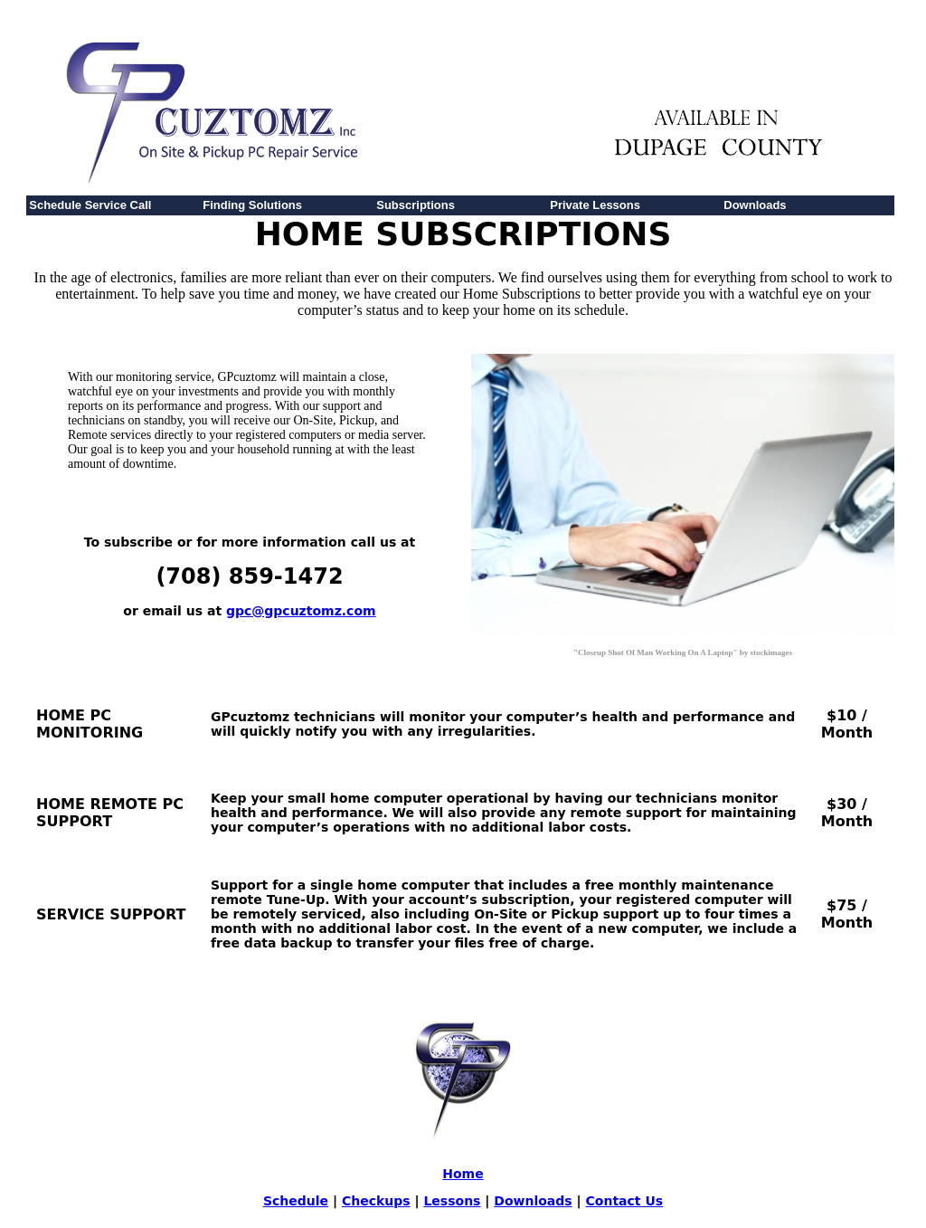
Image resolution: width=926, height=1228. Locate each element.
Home (462, 1173)
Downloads (754, 205)
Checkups (376, 1201)
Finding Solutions (252, 205)
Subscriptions (415, 205)
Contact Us (625, 1201)
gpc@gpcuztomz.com (301, 611)
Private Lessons (595, 205)
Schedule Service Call (90, 205)
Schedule (295, 1201)
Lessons (451, 1201)
